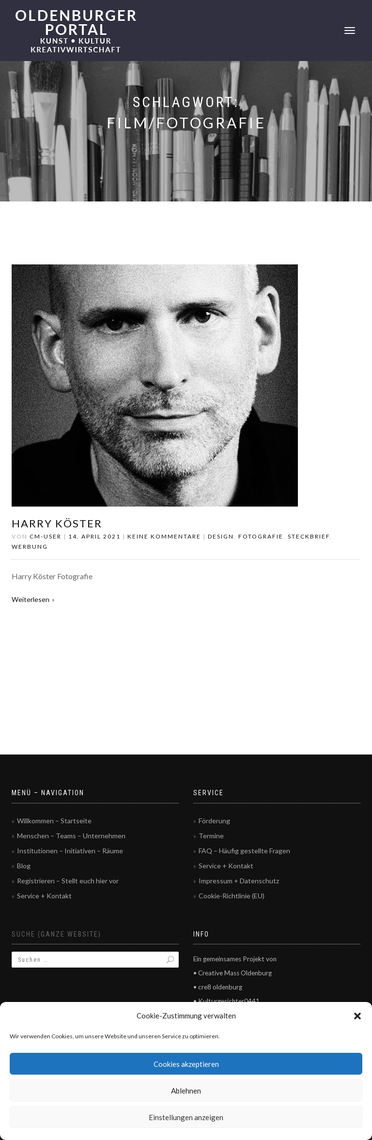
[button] (357, 1016)
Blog (24, 866)
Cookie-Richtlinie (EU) (231, 896)
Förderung (214, 820)
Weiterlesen (30, 599)
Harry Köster (57, 523)
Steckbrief (309, 536)
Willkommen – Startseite (54, 820)
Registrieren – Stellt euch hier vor (68, 881)
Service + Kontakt (44, 896)
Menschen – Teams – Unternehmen (71, 836)
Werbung (30, 546)
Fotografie (260, 536)
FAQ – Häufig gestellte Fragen (244, 851)
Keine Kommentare (164, 536)
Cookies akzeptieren (186, 1064)
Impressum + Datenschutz (239, 881)
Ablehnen (186, 1090)
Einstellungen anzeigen (186, 1117)
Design (221, 536)
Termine (211, 836)
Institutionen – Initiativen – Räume (70, 851)
